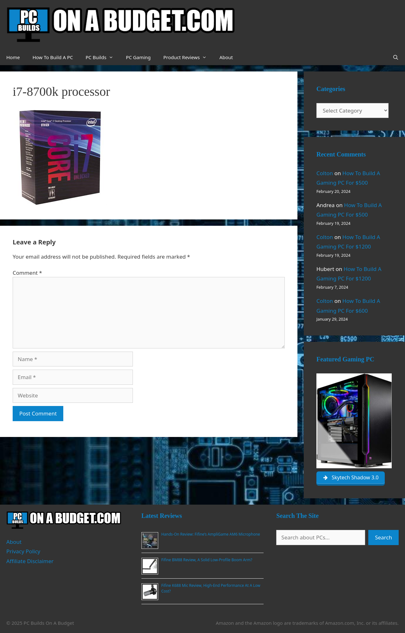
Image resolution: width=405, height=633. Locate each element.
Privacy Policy (23, 551)
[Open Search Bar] (395, 57)
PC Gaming (138, 57)
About (226, 57)
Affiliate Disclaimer (29, 561)
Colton (324, 173)
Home (13, 57)
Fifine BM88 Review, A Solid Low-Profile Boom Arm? (206, 559)
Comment (27, 272)
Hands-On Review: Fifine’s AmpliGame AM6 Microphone (210, 534)
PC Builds (102, 57)
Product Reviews (188, 57)
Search (383, 537)
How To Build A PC (53, 57)
